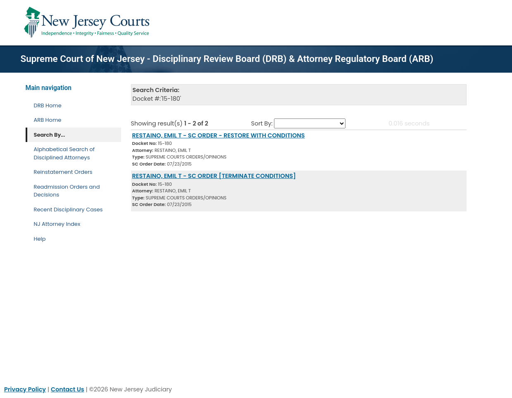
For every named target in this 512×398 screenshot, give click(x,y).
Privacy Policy (25, 389)
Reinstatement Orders (63, 172)
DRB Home (48, 105)
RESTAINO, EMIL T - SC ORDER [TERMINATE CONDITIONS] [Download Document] (214, 176)
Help (40, 239)
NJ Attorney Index (57, 224)
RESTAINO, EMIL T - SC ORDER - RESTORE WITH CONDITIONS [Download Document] (218, 135)
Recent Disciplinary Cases (68, 209)
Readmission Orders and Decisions (67, 191)
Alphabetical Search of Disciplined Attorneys (64, 153)
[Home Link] (88, 22)
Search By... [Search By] (49, 135)
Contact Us (67, 389)
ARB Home (48, 120)
